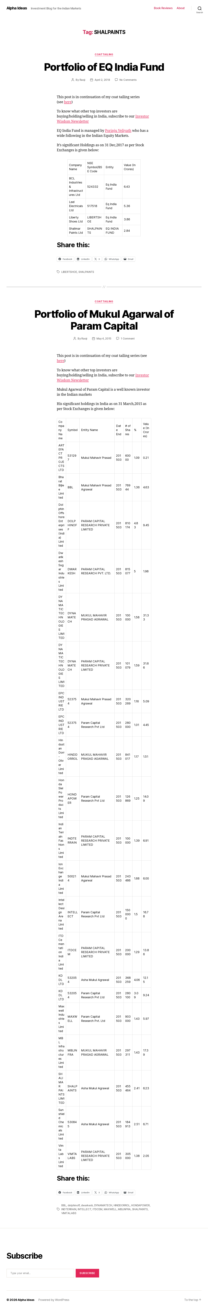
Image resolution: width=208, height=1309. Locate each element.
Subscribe (87, 1273)
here (67, 102)
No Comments (128, 79)
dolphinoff (74, 1205)
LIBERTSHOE (69, 272)
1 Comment (128, 338)
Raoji (82, 79)
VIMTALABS (68, 1213)
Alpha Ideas (17, 8)
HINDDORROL (122, 1205)
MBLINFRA (124, 1209)
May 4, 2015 (104, 338)
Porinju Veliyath (118, 131)
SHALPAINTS (86, 272)
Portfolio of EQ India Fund (104, 67)
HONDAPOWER (140, 1205)
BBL (63, 1205)
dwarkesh (87, 1205)
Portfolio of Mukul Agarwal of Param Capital (104, 320)
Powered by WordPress (53, 1300)
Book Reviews (163, 8)
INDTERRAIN (68, 1209)
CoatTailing (104, 54)
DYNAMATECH (103, 1205)
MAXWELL (110, 1209)
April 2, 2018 (102, 79)
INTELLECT (84, 1209)
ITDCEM (97, 1209)
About (181, 8)
